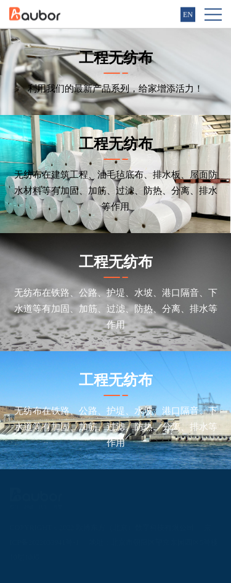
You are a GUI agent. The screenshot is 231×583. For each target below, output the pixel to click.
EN (188, 14)
